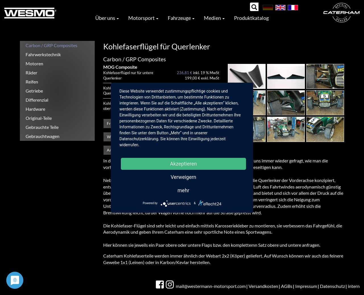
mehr (183, 190)
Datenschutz (332, 286)
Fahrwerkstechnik (43, 54)
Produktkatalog (251, 18)
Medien (214, 18)
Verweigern (183, 177)
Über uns (107, 18)
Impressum (306, 286)
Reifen (32, 81)
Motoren (34, 63)
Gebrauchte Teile (42, 127)
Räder (31, 72)
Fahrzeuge (181, 18)
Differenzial (37, 99)
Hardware (35, 109)
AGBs (286, 286)
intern (354, 286)
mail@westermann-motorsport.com (211, 286)
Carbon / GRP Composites (51, 45)
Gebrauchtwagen (42, 136)
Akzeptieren (183, 164)
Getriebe (34, 90)
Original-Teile (39, 118)
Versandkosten (263, 286)
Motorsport (143, 18)
